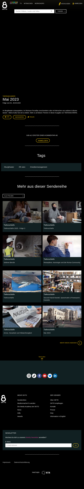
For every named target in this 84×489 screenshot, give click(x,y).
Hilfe (19, 412)
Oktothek (14, 3)
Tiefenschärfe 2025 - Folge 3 (14, 228)
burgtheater (9, 167)
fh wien (22, 167)
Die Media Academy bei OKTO (28, 406)
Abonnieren (19, 117)
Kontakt (53, 406)
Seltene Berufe (9, 262)
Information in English (58, 416)
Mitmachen (28, 3)
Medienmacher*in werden (26, 403)
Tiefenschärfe (9, 96)
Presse (52, 409)
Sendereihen (21, 399)
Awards (20, 416)
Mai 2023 (47, 332)
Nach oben (42, 357)
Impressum (6, 462)
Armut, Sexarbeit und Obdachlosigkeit (17, 332)
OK (76, 444)
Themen (61, 11)
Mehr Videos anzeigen (70, 342)
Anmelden (43, 140)
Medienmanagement (39, 167)
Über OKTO (54, 399)
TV (21, 3)
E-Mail (8, 441)
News (19, 409)
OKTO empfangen (56, 403)
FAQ (51, 412)
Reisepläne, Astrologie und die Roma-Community (61, 262)
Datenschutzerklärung (22, 462)
